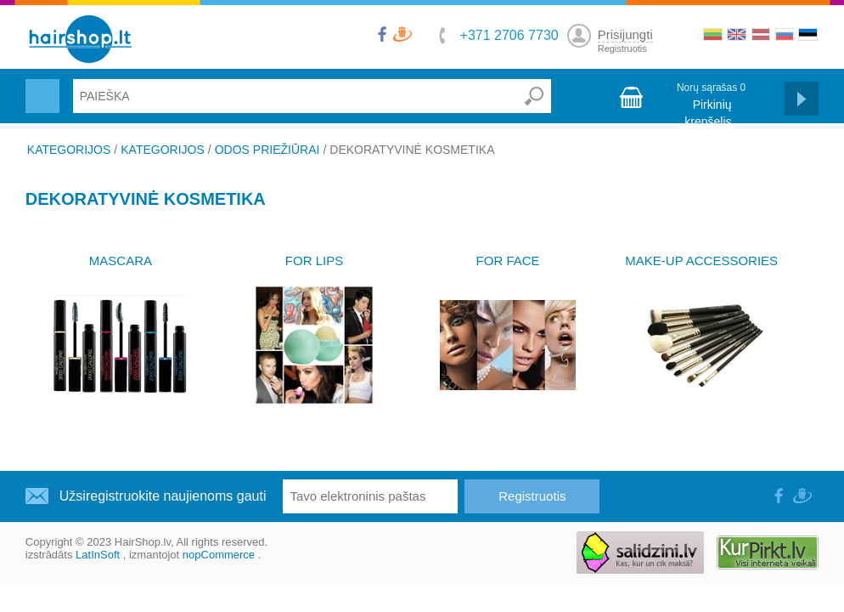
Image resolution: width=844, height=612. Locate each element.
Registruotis (622, 48)
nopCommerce (219, 554)
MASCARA (120, 260)
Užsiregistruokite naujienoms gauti (163, 496)
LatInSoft (98, 554)
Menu (40, 86)
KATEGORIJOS (69, 149)
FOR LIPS (314, 260)
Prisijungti (625, 34)
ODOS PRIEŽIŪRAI (267, 149)
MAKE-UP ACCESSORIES (701, 260)
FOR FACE (508, 260)
